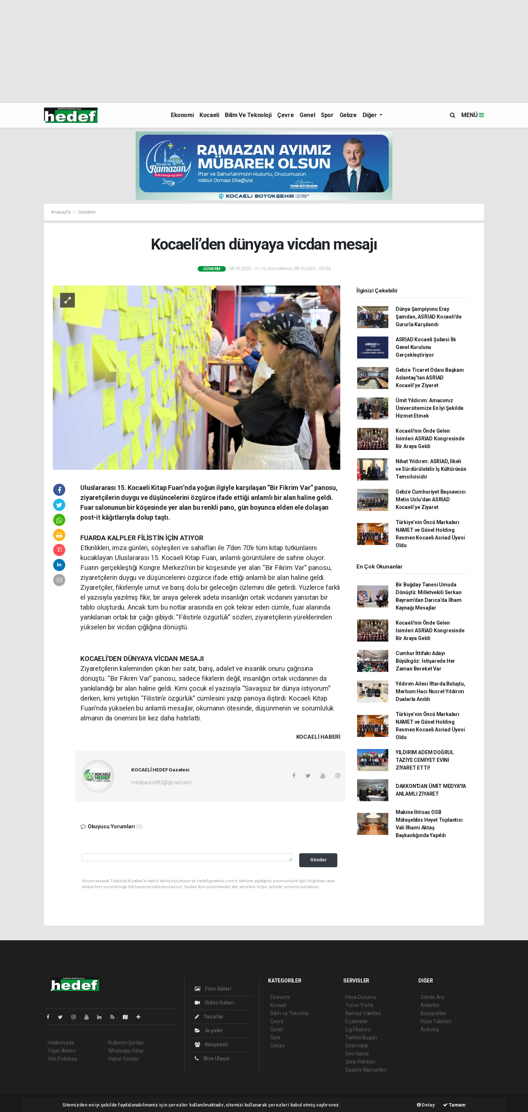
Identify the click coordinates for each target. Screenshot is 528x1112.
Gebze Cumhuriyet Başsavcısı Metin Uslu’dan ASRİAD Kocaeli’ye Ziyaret (431, 499)
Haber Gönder (123, 1059)
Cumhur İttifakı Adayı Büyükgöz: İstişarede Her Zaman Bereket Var (425, 661)
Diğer (370, 115)
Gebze (348, 115)
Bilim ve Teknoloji (248, 115)
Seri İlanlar (357, 1054)
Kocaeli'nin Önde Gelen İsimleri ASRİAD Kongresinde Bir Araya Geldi (430, 438)
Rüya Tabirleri (436, 1021)
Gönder (318, 859)
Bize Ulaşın (212, 1058)
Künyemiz (211, 1044)
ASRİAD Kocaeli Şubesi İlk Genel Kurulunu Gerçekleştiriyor (426, 347)
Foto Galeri (213, 989)
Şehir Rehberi (360, 1062)
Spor (327, 115)
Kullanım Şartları (126, 1043)
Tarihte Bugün (361, 1037)
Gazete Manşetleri (366, 1070)
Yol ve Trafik (359, 1005)
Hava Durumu (360, 997)
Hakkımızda (61, 1043)
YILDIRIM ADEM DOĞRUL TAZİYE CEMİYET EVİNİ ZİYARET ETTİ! (425, 760)
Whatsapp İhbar (126, 1051)
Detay (426, 1105)
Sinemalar (356, 1046)
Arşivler (209, 1030)
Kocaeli (209, 115)
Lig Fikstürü (358, 1029)
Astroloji (430, 1029)
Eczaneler (356, 1021)
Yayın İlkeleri (62, 1051)
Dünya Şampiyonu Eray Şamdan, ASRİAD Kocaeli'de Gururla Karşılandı (429, 316)
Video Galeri (214, 1003)
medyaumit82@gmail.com (161, 782)
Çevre (285, 115)
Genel (307, 115)
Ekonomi (182, 115)
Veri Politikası (62, 1059)
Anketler (430, 1005)
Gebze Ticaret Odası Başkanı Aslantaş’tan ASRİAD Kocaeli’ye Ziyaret (430, 377)
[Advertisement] (220, 51)
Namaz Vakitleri (363, 1013)
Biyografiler (434, 1013)
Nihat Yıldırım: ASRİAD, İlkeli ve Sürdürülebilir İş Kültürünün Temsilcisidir (431, 469)
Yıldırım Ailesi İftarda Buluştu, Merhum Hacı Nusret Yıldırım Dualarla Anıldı (430, 691)
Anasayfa (61, 212)
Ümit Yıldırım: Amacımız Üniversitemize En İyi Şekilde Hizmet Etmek (429, 408)
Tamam (454, 1105)
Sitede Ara (432, 997)
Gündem (87, 212)
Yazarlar (209, 1017)
